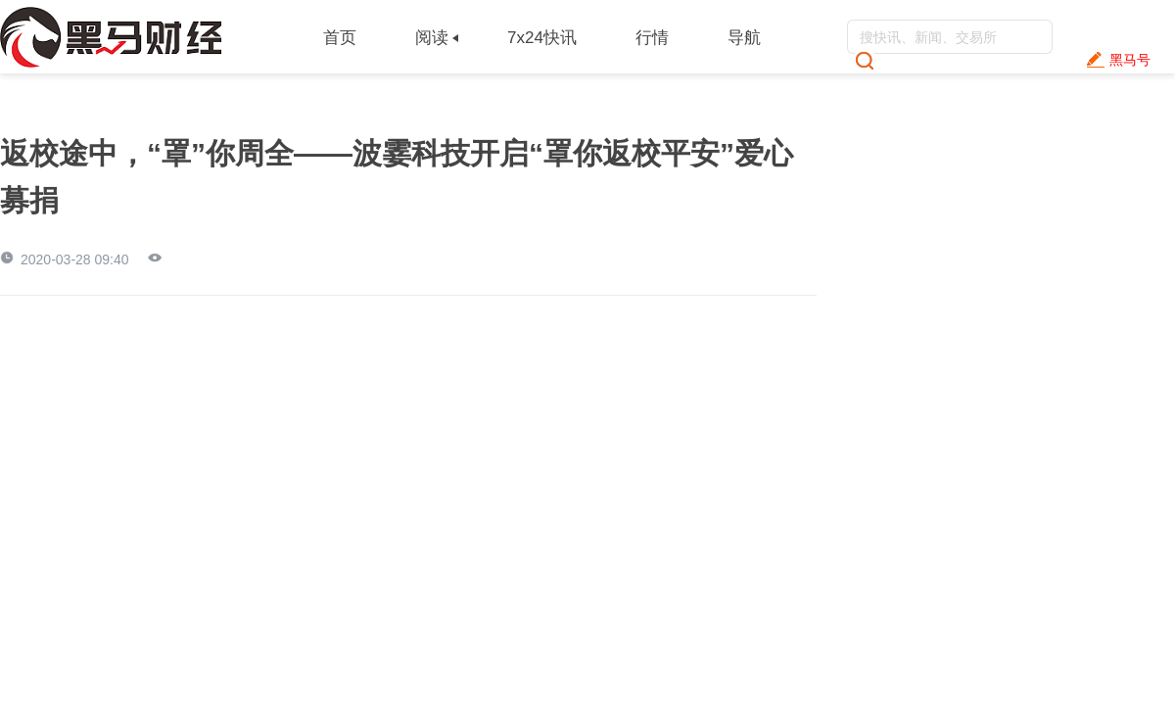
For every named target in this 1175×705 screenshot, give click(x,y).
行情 (652, 37)
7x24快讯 (542, 37)
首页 (339, 37)
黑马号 (1130, 60)
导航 (744, 37)
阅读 (431, 37)
